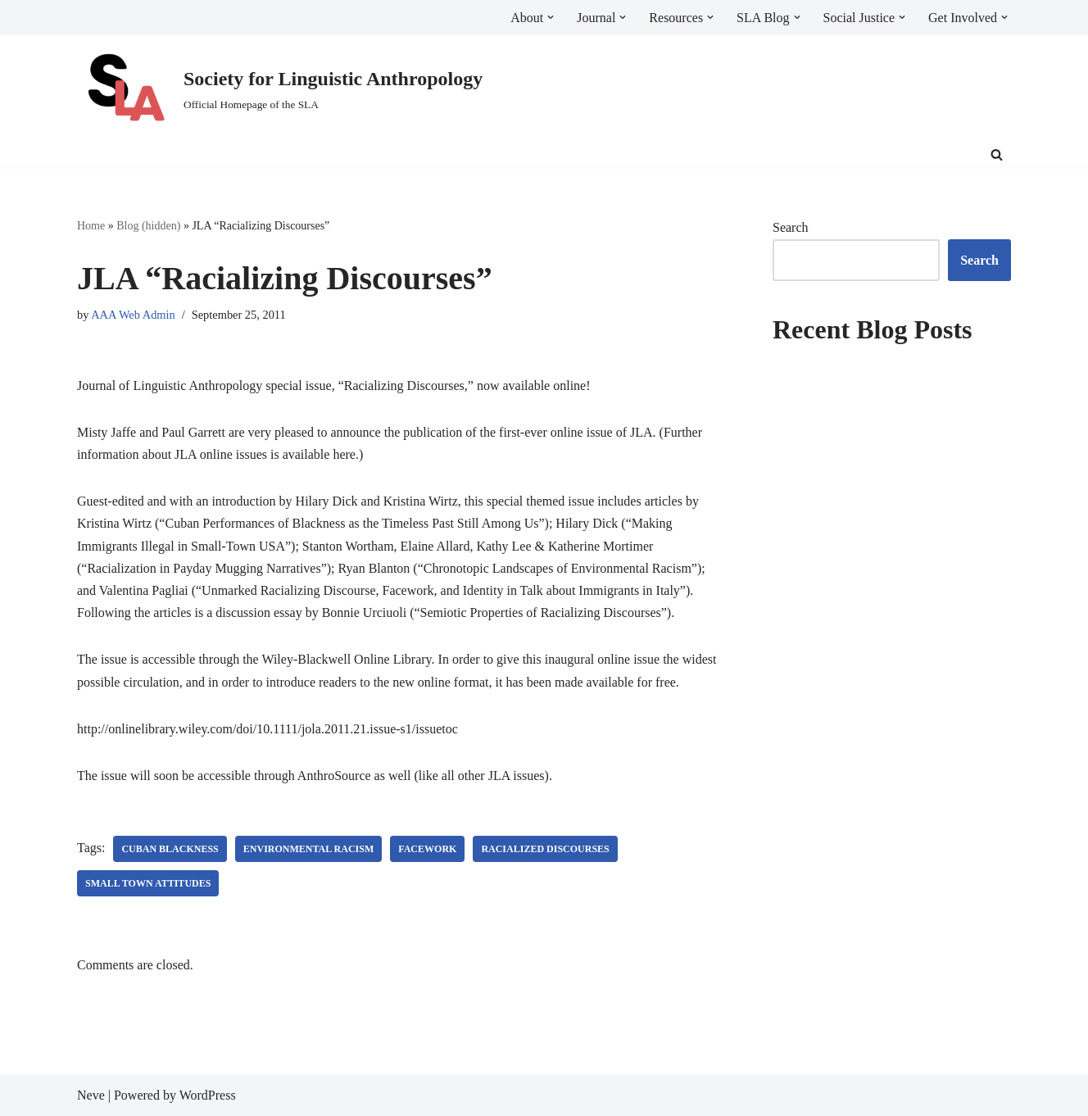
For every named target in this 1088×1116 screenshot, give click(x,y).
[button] (550, 17)
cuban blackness (169, 849)
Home (91, 226)
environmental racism (308, 849)
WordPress (207, 1095)
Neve (91, 1095)
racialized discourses (545, 849)
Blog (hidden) (148, 226)
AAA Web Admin (133, 314)
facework (427, 849)
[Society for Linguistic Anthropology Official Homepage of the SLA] (280, 89)
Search (791, 227)
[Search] (997, 154)
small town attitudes (148, 883)
